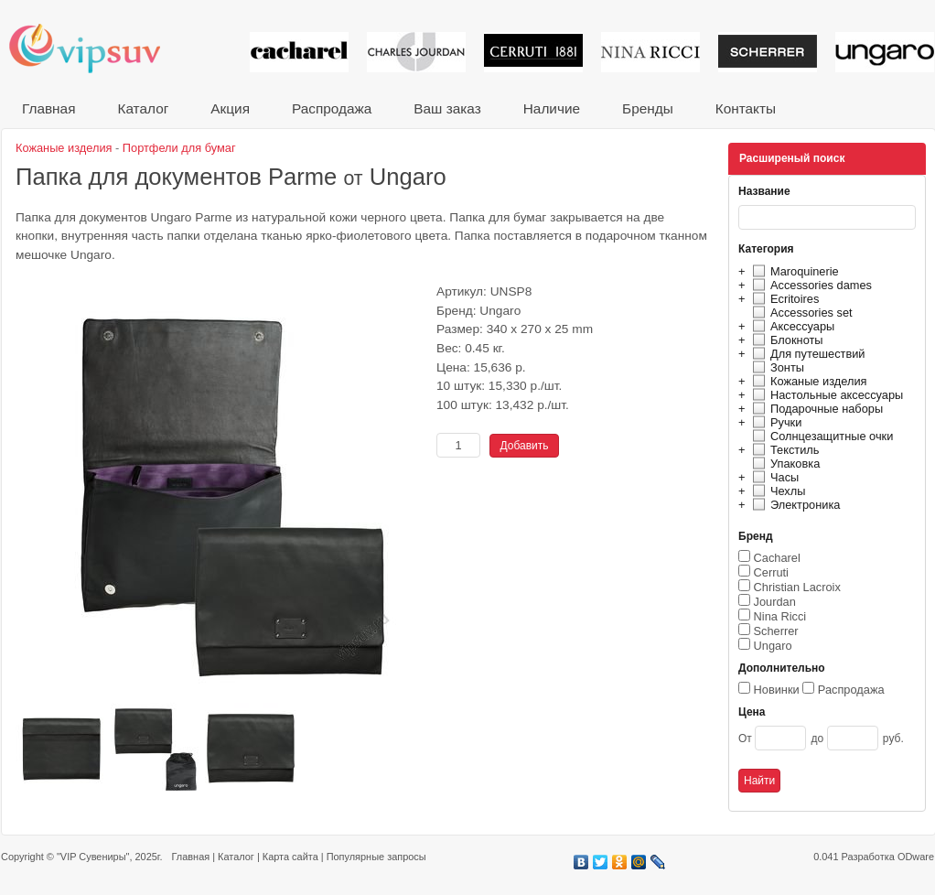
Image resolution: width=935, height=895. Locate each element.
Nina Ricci (780, 616)
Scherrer (776, 631)
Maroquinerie (793, 271)
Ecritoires (783, 299)
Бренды (647, 108)
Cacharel (777, 558)
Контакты (745, 108)
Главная (48, 108)
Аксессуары (790, 326)
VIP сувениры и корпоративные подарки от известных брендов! (97, 48)
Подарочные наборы (815, 408)
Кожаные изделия (806, 381)
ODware (915, 856)
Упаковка (783, 463)
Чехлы (776, 491)
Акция (230, 108)
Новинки (777, 689)
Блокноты (785, 340)
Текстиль (783, 450)
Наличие (551, 108)
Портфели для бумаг (179, 148)
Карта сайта (290, 856)
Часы (773, 477)
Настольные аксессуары (825, 395)
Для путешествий (806, 354)
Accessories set (800, 312)
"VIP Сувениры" (93, 856)
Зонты (775, 367)
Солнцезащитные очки (820, 436)
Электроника (793, 505)
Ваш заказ (447, 108)
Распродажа (331, 108)
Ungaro (773, 645)
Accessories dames (809, 285)
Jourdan (775, 602)
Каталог (142, 108)
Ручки (774, 422)
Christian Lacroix (797, 587)
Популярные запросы (376, 856)
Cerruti (771, 572)
